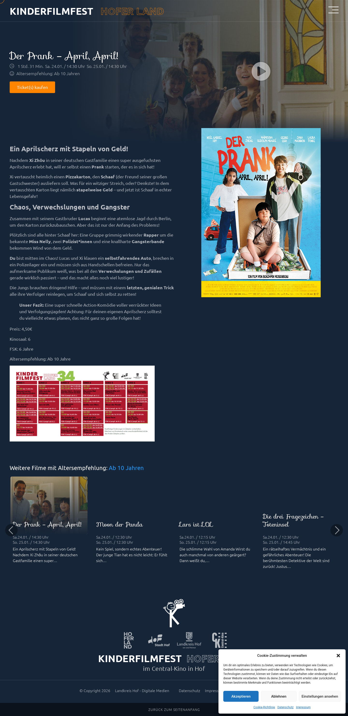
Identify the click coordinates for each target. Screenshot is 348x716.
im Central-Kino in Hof (174, 668)
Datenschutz (285, 707)
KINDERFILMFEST (51, 11)
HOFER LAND (132, 11)
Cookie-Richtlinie (264, 707)
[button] (338, 655)
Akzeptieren (241, 696)
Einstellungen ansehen (320, 696)
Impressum (303, 707)
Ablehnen (278, 696)
